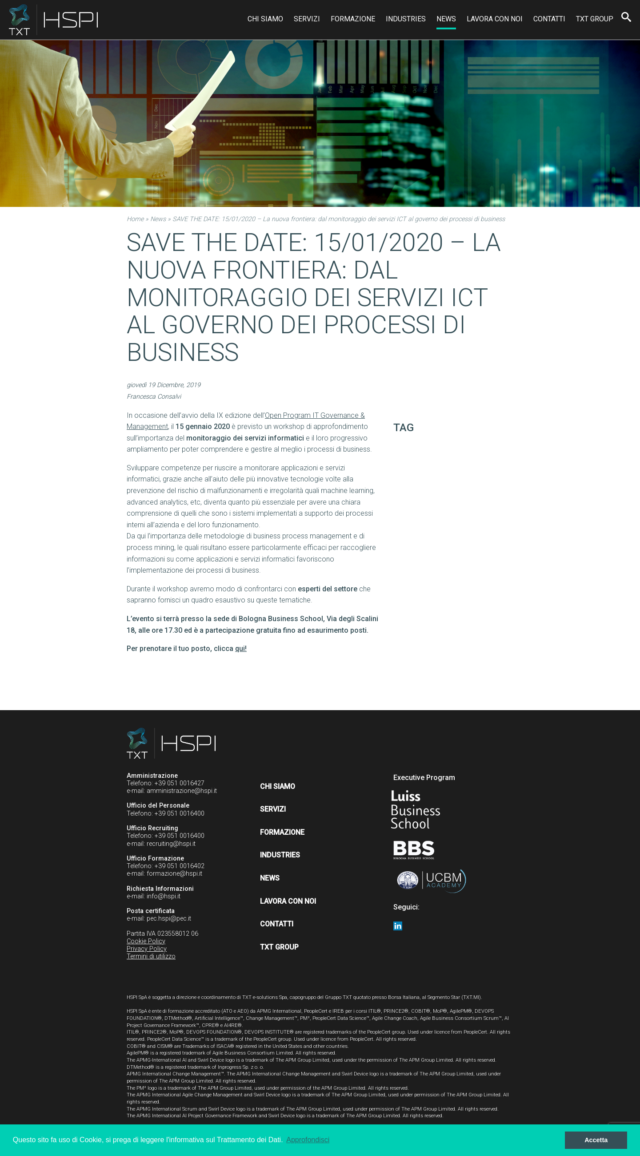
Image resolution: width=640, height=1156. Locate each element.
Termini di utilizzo (151, 956)
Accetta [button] (596, 1140)
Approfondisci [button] (307, 1140)
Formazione (353, 19)
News (446, 19)
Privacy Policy (147, 949)
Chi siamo (265, 19)
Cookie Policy (146, 941)
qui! (241, 648)
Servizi (307, 19)
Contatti (549, 19)
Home (135, 219)
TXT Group (594, 19)
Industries (406, 19)
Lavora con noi (495, 19)
